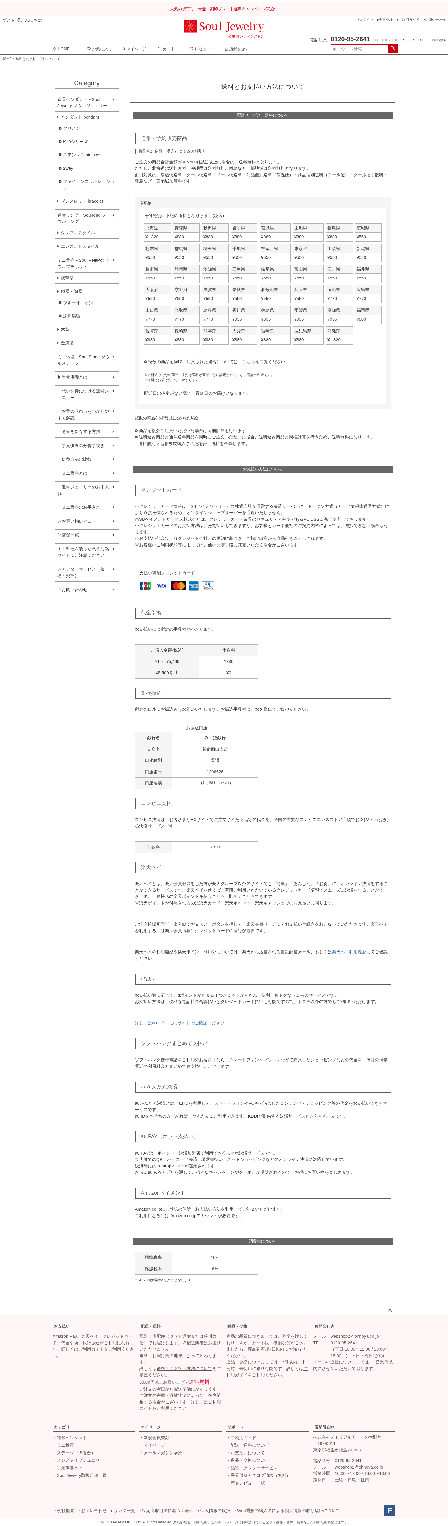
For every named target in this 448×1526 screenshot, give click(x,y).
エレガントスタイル (80, 246)
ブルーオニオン (78, 302)
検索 (392, 49)
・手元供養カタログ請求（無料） (258, 1475)
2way (68, 168)
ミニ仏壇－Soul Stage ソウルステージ (83, 360)
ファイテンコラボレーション (89, 184)
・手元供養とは (68, 1467)
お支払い (62, 1326)
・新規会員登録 (154, 1437)
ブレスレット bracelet (82, 201)
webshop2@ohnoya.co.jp (355, 1336)
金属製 (67, 342)
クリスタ (71, 128)
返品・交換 (237, 1326)
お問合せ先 (324, 1326)
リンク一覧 (124, 1510)
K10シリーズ (75, 141)
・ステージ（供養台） (74, 1452)
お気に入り (99, 49)
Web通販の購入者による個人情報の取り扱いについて (288, 1510)
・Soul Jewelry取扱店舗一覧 (80, 1475)
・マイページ (152, 1445)
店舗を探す (236, 49)
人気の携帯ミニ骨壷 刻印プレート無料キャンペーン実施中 (224, 9)
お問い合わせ (435, 20)
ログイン (366, 20)
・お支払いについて (245, 1452)
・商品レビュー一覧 (245, 1483)
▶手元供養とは (72, 377)
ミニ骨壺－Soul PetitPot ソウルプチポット (83, 263)
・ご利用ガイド (241, 1437)
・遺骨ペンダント (70, 1437)
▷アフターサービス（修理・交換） (81, 572)
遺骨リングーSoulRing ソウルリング (81, 218)
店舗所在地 (324, 1427)
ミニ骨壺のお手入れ (78, 507)
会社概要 (65, 1510)
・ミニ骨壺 (63, 1445)
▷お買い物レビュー (76, 521)
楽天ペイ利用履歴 (349, 951)
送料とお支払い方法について (184, 1368)
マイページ (133, 49)
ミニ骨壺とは (72, 473)
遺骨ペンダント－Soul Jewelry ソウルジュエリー (82, 102)
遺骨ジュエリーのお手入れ (83, 490)
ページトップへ (389, 1310)
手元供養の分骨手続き (81, 445)
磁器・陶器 (71, 291)
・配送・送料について (247, 1445)
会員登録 (386, 20)
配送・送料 (151, 1326)
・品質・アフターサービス (252, 1467)
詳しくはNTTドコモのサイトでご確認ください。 (182, 1022)
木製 (65, 329)
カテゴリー (64, 1427)
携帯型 (67, 277)
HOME (61, 49)
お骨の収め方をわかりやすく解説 (83, 414)
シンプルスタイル (78, 232)
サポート (235, 1427)
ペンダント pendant (80, 117)
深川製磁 (71, 315)
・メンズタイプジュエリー (78, 1460)
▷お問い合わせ (72, 589)
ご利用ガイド (409, 20)
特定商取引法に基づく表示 (167, 1510)
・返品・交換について (247, 1460)
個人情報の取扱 (215, 1510)
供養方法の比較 (74, 459)
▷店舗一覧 (68, 534)
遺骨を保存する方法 (78, 431)
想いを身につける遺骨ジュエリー (83, 394)
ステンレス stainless (83, 154)
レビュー (200, 49)
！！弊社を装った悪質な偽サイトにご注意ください (83, 552)
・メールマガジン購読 (160, 1452)
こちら (248, 361)
